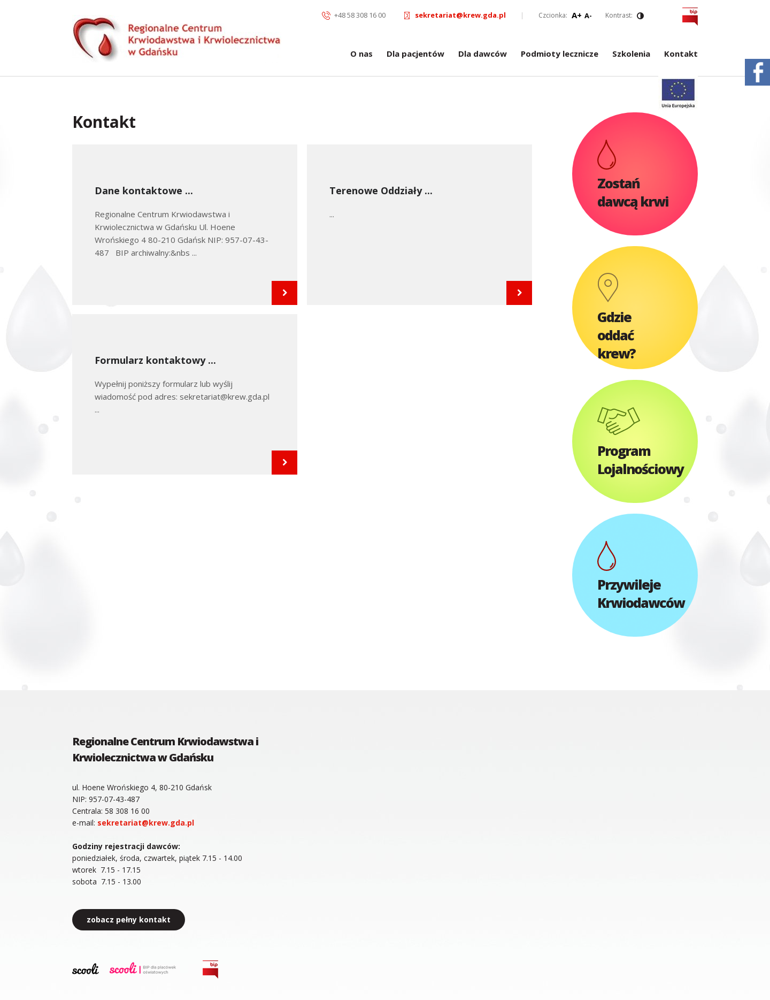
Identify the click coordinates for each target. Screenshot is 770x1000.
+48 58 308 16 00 (360, 15)
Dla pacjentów (415, 54)
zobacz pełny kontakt (129, 919)
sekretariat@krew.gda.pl (460, 15)
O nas (361, 54)
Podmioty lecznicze (559, 54)
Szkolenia (631, 54)
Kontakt (681, 54)
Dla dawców (482, 54)
